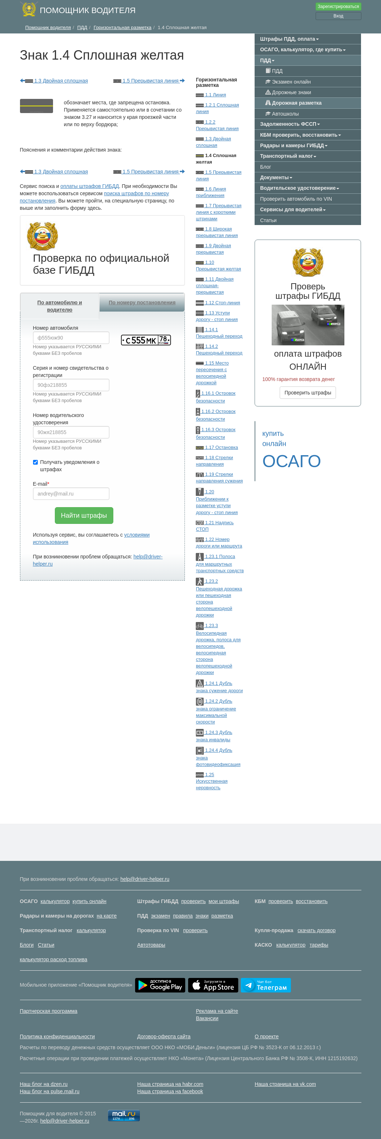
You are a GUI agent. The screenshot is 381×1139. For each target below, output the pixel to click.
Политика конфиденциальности (57, 1036)
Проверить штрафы (307, 393)
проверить (193, 901)
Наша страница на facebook (170, 1091)
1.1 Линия (211, 94)
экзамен (160, 916)
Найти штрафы (84, 515)
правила (182, 916)
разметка (222, 916)
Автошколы (282, 114)
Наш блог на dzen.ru (44, 1084)
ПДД (274, 71)
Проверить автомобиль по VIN (296, 199)
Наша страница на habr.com (170, 1084)
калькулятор (55, 901)
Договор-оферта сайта (164, 1036)
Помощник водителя (88, 10)
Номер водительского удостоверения (58, 418)
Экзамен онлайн (288, 82)
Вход (338, 16)
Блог (265, 167)
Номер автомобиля (55, 328)
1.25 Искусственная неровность (211, 781)
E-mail (40, 484)
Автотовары (151, 945)
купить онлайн (89, 901)
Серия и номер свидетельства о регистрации (71, 371)
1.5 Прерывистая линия (149, 81)
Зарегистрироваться (338, 6)
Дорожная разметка (293, 103)
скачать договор (316, 930)
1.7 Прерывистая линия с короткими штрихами (218, 212)
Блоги (27, 945)
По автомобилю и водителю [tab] (59, 306)
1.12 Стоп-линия (218, 302)
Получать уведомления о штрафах (66, 465)
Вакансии (207, 1018)
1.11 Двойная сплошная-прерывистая (215, 286)
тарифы (319, 945)
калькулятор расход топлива (54, 959)
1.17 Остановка (217, 447)
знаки (201, 916)
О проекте (267, 1036)
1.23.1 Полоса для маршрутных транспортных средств (220, 563)
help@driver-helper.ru (144, 879)
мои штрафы (223, 901)
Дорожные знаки (288, 92)
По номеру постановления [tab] (142, 302)
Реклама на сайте (217, 1011)
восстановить (312, 901)
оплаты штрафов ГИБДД (89, 186)
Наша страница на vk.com (285, 1084)
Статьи (268, 220)
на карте (107, 916)
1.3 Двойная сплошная (54, 81)
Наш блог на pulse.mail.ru (50, 1091)
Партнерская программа (49, 1011)
